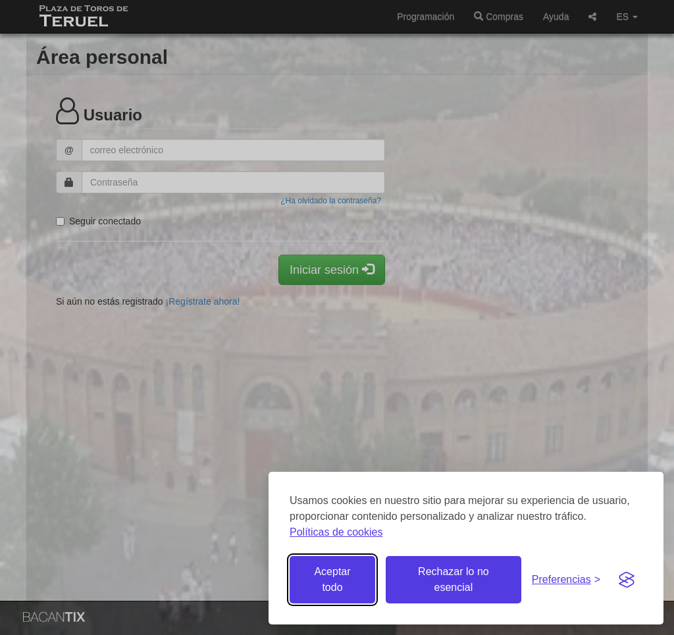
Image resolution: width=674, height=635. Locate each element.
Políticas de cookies (336, 532)
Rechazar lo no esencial (453, 579)
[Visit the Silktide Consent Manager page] (626, 580)
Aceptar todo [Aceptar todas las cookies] (332, 579)
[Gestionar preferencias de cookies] (566, 580)
